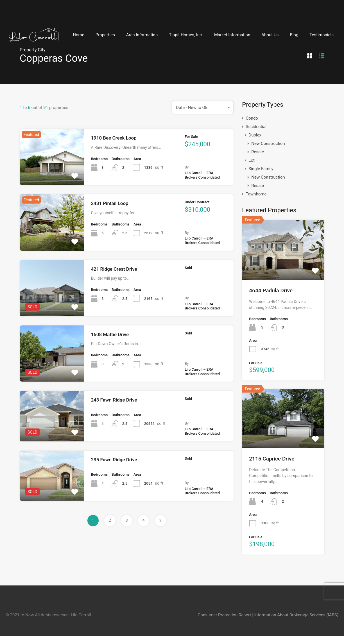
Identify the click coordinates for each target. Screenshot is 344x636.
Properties (105, 34)
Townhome (256, 194)
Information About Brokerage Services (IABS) (296, 614)
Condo (252, 118)
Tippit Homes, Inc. (186, 34)
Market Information (232, 34)
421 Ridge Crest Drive (114, 269)
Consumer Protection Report (224, 614)
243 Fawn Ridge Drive (114, 400)
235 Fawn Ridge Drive (114, 459)
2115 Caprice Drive (271, 458)
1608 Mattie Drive (110, 334)
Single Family (260, 168)
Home (78, 34)
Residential (256, 126)
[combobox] (203, 107)
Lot (251, 160)
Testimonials (321, 34)
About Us (270, 34)
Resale (257, 151)
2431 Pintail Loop (109, 203)
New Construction (268, 143)
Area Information (142, 34)
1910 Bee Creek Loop (113, 138)
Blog (294, 34)
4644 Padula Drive (271, 290)
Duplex (254, 135)
